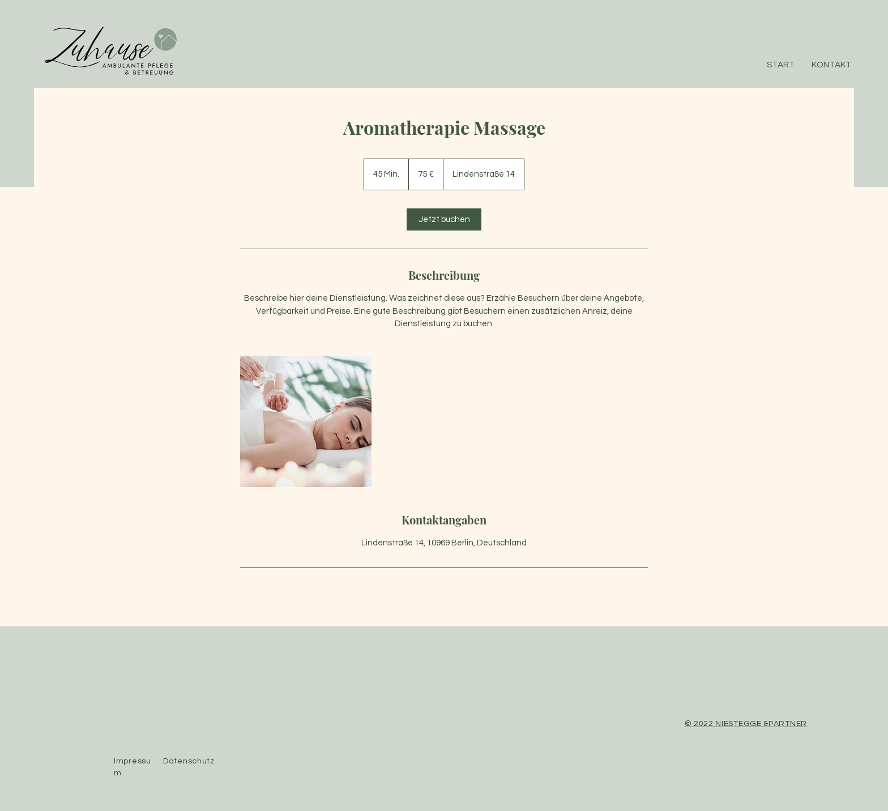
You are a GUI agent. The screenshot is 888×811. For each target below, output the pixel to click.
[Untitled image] (306, 421)
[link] (444, 219)
